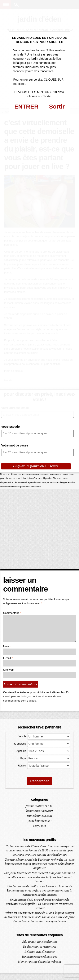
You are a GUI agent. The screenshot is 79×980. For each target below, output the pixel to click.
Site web (8, 669)
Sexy (36, 825)
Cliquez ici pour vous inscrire (35, 466)
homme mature (36, 810)
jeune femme (35, 815)
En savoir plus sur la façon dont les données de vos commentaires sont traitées (36, 696)
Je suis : (22, 736)
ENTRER (26, 106)
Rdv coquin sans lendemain (39, 941)
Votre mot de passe (14, 445)
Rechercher (39, 781)
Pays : (23, 758)
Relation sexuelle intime (39, 951)
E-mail (8, 658)
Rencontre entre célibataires (39, 956)
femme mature (35, 806)
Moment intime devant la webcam (39, 961)
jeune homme (36, 820)
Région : (22, 765)
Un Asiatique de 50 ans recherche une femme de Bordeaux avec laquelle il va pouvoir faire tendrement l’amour (39, 904)
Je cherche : (20, 743)
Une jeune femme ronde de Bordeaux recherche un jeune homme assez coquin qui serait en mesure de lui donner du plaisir (39, 864)
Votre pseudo (10, 426)
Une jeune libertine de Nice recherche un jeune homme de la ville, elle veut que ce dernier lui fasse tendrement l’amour (39, 877)
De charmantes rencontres (39, 946)
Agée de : (22, 751)
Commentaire (12, 613)
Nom (7, 646)
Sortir (57, 106)
